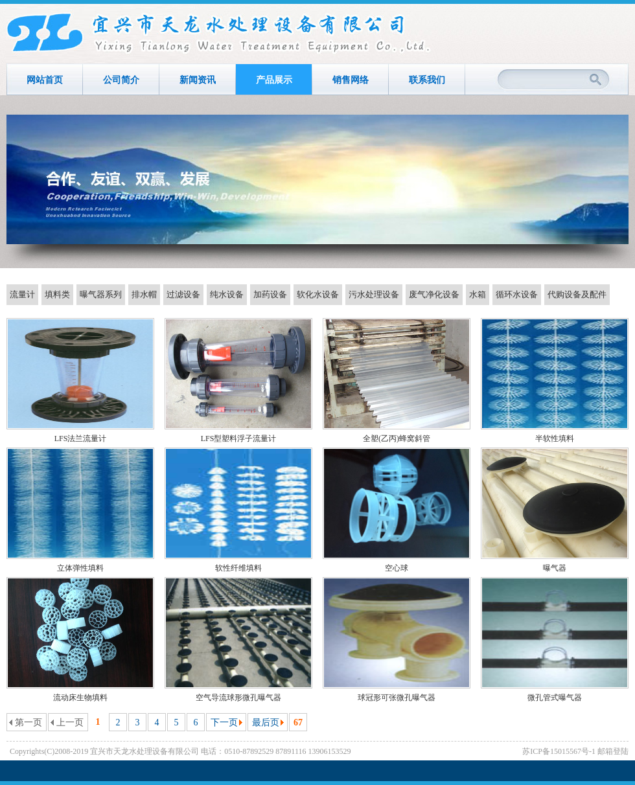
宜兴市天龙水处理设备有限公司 (219, 33)
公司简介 (121, 80)
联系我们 (427, 80)
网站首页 (45, 80)
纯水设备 (227, 294)
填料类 (57, 294)
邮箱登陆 (613, 751)
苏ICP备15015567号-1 (558, 751)
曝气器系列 (101, 294)
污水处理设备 (374, 294)
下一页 (224, 722)
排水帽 (144, 294)
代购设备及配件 (577, 294)
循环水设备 (517, 294)
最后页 (265, 722)
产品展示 (274, 80)
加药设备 (270, 294)
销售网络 (350, 80)
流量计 (22, 294)
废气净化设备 (434, 294)
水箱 (477, 294)
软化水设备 (318, 294)
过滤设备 (183, 294)
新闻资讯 (197, 80)
